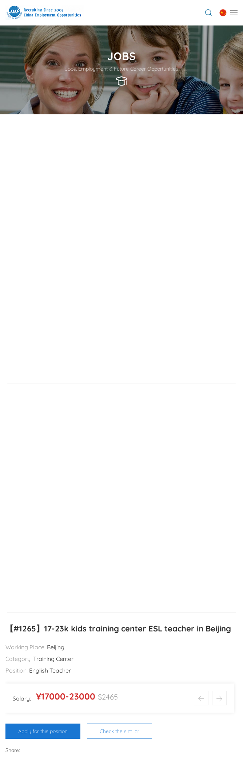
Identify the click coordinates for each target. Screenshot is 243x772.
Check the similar (119, 731)
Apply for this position (43, 731)
